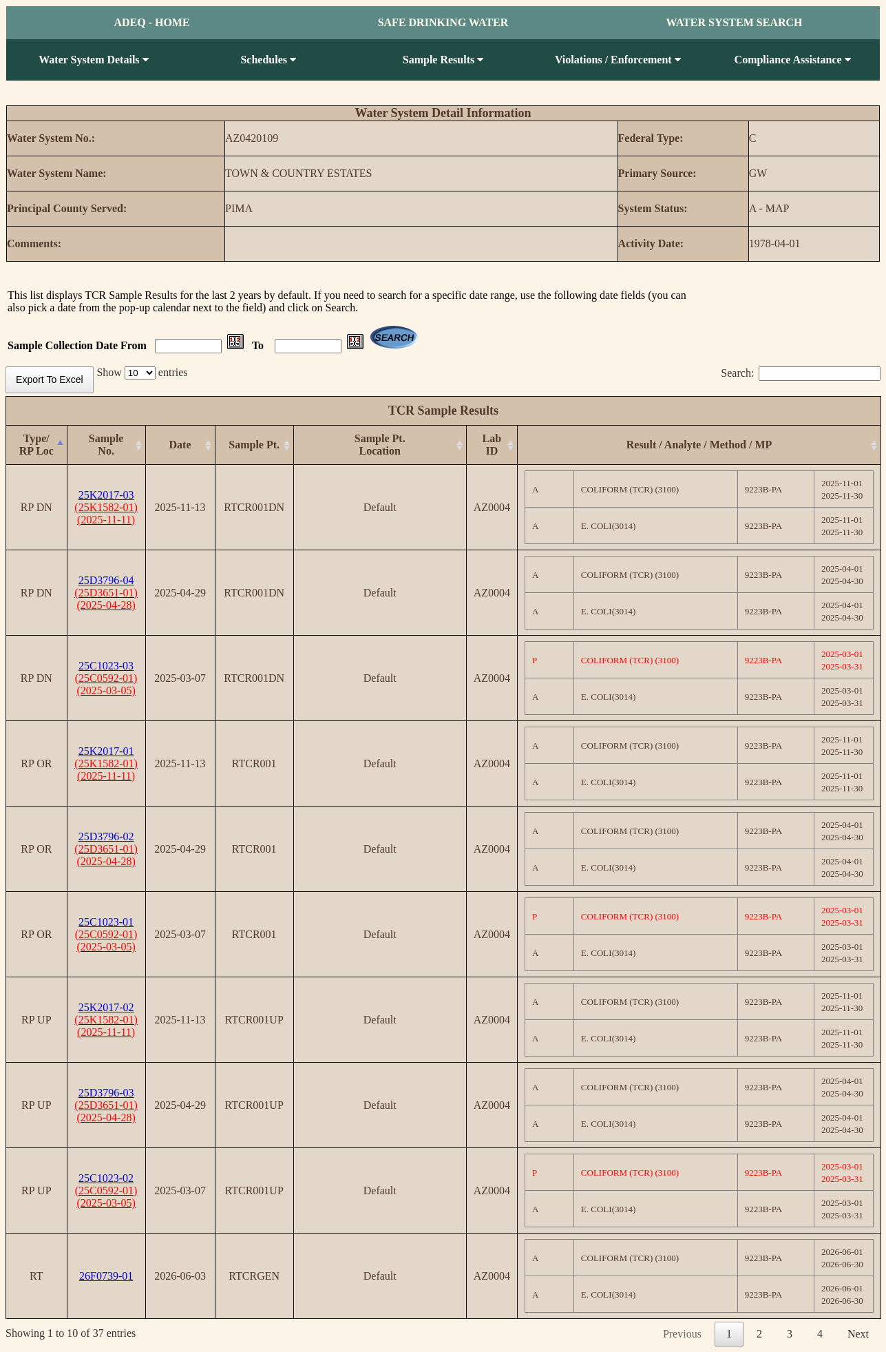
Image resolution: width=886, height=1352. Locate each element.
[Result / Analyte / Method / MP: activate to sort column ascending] (699, 445)
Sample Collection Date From (78, 345)
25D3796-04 (106, 592)
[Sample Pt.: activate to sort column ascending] (254, 445)
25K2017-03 (106, 507)
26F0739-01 (106, 1276)
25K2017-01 (106, 763)
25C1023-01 (106, 934)
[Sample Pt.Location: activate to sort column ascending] (379, 445)
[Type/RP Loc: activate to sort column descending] (36, 445)
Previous (682, 1334)
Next (858, 1334)
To (259, 345)
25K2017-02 (106, 1019)
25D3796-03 (106, 1105)
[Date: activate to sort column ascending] (180, 445)
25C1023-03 (106, 678)
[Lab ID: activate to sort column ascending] (491, 445)
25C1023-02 (106, 1190)
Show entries (141, 372)
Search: (800, 373)
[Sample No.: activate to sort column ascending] (106, 445)
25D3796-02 (106, 849)
